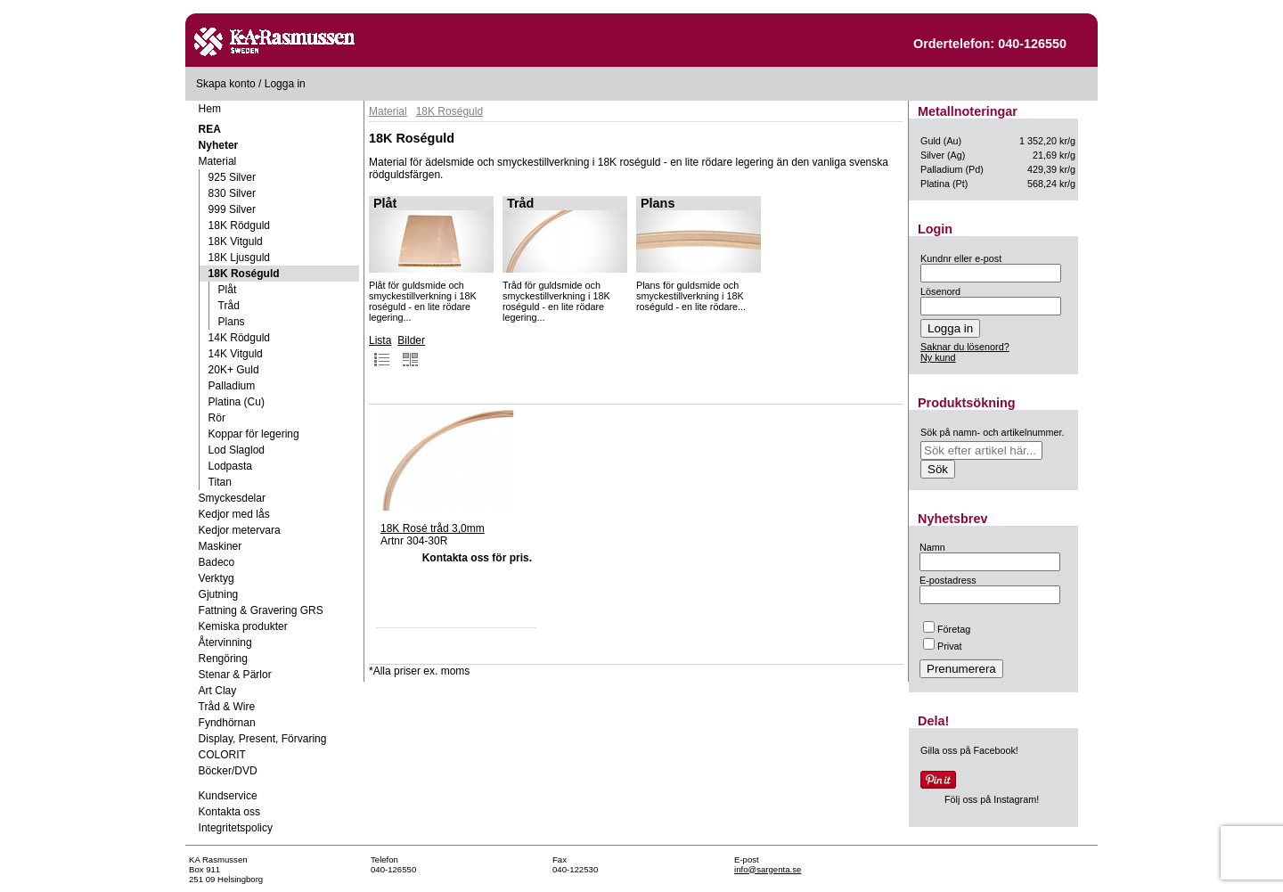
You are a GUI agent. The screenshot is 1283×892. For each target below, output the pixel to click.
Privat (942, 646)
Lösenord (940, 291)
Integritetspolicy (236, 828)
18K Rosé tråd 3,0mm (432, 528)
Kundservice (228, 796)
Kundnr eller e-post (960, 258)
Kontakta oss (229, 812)
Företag (946, 629)
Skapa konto (226, 84)
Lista (380, 351)
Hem (210, 108)
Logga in (285, 84)
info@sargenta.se (767, 869)
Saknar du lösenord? (964, 346)
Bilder (411, 351)
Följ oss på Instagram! (991, 799)
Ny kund (938, 357)
